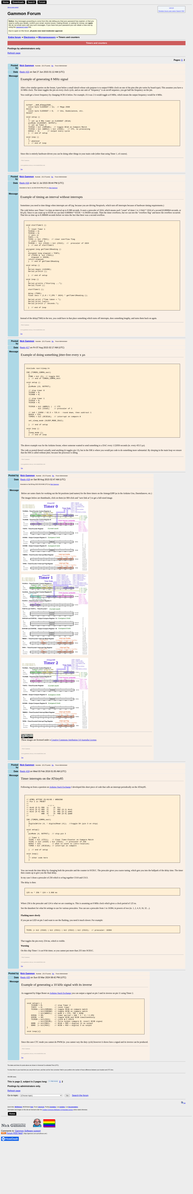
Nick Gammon (53, 196)
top (183, 1163)
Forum (42, 2)
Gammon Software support (28, 1191)
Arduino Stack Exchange (60, 827)
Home (6, 2)
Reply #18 (25, 519)
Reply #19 (24, 811)
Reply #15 (24, 72)
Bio (52, 66)
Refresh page (14, 53)
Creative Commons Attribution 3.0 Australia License (73, 780)
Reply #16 (24, 191)
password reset (22, 27)
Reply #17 (24, 373)
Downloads (18, 2)
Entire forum (14, 37)
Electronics (29, 37)
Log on (171, 8)
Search (31, 2)
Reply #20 (25, 1032)
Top (22, 177)
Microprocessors (47, 37)
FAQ (182, 11)
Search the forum (80, 1156)
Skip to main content (13, 7)
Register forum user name (167, 11)
